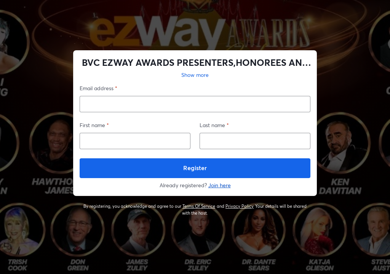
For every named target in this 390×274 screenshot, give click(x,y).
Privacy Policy (239, 206)
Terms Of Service (199, 206)
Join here (219, 185)
